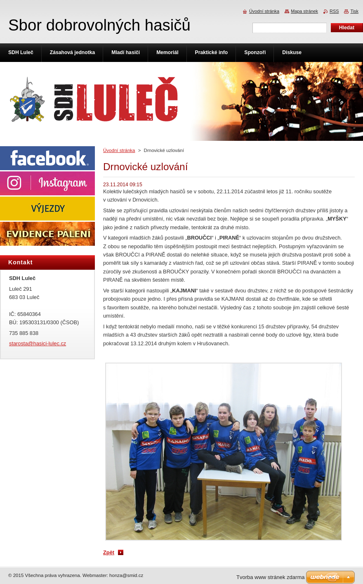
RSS (334, 11)
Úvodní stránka (119, 150)
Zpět (108, 552)
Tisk (354, 11)
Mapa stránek (304, 11)
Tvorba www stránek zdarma (270, 577)
